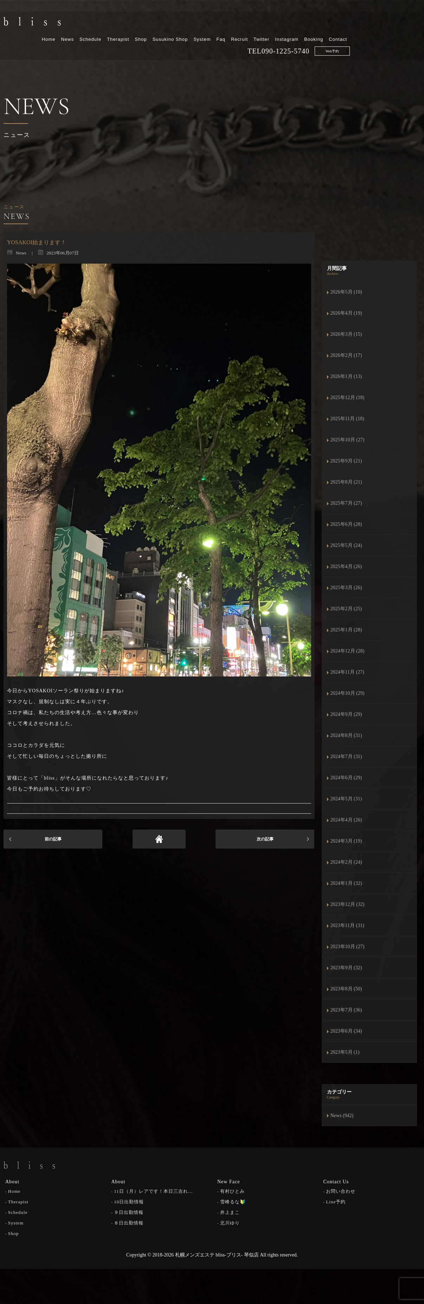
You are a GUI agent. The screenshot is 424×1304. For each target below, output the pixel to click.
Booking (384, 23)
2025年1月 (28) (346, 629)
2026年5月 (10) (346, 292)
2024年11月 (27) (347, 672)
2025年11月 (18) (347, 418)
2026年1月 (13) (346, 376)
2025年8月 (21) (346, 482)
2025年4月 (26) (346, 566)
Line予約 (336, 1201)
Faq (291, 23)
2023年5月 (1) (345, 1052)
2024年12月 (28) (347, 651)
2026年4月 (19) (346, 313)
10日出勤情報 (129, 1201)
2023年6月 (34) (346, 1031)
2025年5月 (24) (346, 545)
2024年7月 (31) (346, 756)
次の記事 (265, 839)
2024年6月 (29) (346, 777)
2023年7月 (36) (346, 1010)
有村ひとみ (232, 1190)
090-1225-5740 (356, 35)
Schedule (161, 23)
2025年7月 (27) (346, 503)
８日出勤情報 (128, 1222)
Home (119, 23)
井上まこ (230, 1211)
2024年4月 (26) (346, 820)
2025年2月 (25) (346, 608)
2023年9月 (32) (346, 967)
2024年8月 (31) (346, 735)
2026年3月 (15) (346, 334)
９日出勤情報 (128, 1211)
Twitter (332, 23)
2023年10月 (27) (347, 946)
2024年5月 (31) (346, 798)
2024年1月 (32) (346, 883)
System (272, 23)
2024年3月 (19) (346, 841)
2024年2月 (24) (346, 862)
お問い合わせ (340, 1190)
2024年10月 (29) (347, 693)
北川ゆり (230, 1222)
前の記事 (53, 839)
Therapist (189, 23)
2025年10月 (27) (347, 439)
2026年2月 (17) (346, 355)
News (137, 23)
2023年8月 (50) (346, 988)
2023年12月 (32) (347, 904)
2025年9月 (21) (346, 461)
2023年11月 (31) (347, 925)
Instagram (357, 23)
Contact (408, 23)
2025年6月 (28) (346, 524)
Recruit (310, 23)
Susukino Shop (240, 23)
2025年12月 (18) (347, 397)
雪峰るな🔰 (233, 1201)
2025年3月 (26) (346, 587)
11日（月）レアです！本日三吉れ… (153, 1190)
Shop (211, 23)
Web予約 (403, 36)
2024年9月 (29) (346, 714)
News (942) (342, 1115)
